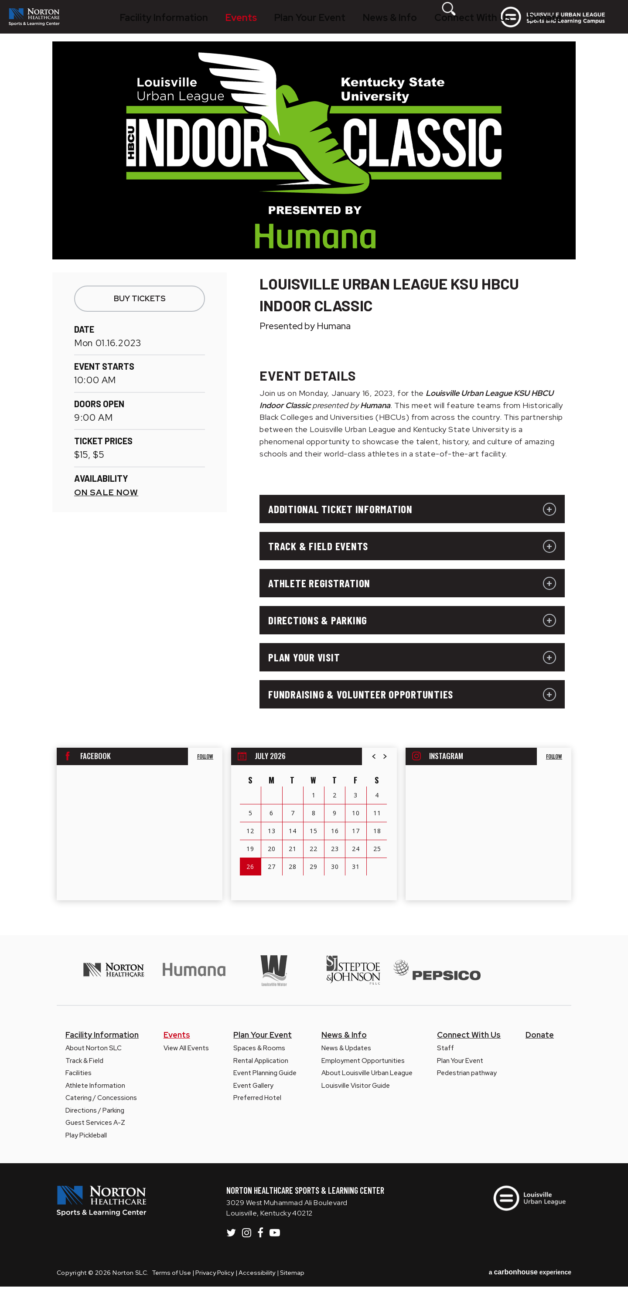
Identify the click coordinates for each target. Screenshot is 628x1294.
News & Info (337, 24)
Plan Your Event (279, 24)
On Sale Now (106, 499)
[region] (314, 831)
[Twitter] (231, 1240)
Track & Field (84, 1068)
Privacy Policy (214, 1280)
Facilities (78, 1080)
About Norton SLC (93, 1055)
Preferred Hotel (257, 1105)
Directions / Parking (94, 1118)
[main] (314, 496)
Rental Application (260, 1068)
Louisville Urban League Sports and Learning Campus (570, 24)
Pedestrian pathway (467, 1080)
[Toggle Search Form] (478, 24)
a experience (530, 1279)
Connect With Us (398, 24)
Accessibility (257, 1280)
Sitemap (292, 1280)
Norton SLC (54, 24)
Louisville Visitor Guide (355, 1093)
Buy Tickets (140, 306)
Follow (205, 763)
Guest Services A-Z (95, 1130)
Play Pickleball (86, 1142)
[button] (374, 764)
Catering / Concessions (101, 1105)
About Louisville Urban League (367, 1080)
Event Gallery (253, 1093)
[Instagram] (246, 1240)
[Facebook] (260, 1240)
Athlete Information (95, 1093)
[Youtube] (275, 1240)
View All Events (186, 1055)
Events (228, 24)
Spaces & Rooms (259, 1055)
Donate (452, 24)
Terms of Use (171, 1280)
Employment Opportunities (363, 1068)
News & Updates (346, 1055)
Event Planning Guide (265, 1080)
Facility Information (171, 24)
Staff (445, 1055)
